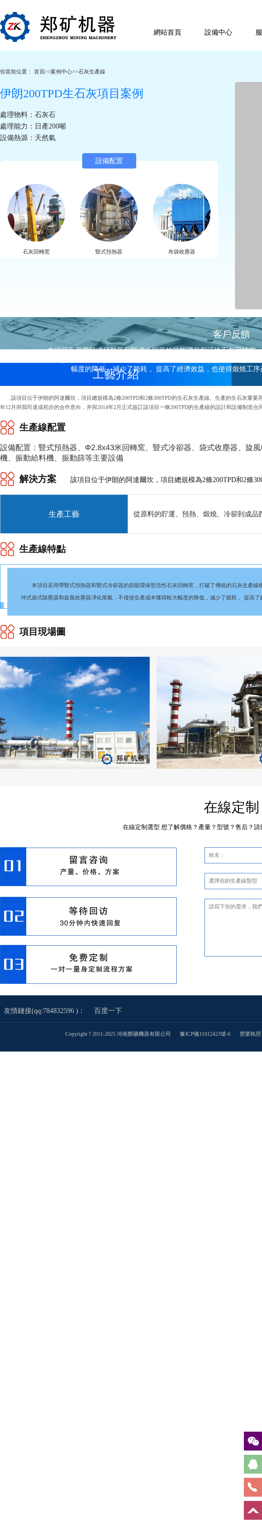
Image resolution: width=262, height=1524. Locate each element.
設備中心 (218, 32)
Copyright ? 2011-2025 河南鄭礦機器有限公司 (118, 1034)
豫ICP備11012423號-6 (206, 1034)
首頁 (39, 72)
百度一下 (108, 1011)
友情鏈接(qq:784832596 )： (44, 1011)
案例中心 (61, 72)
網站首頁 (167, 32)
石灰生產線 (91, 72)
